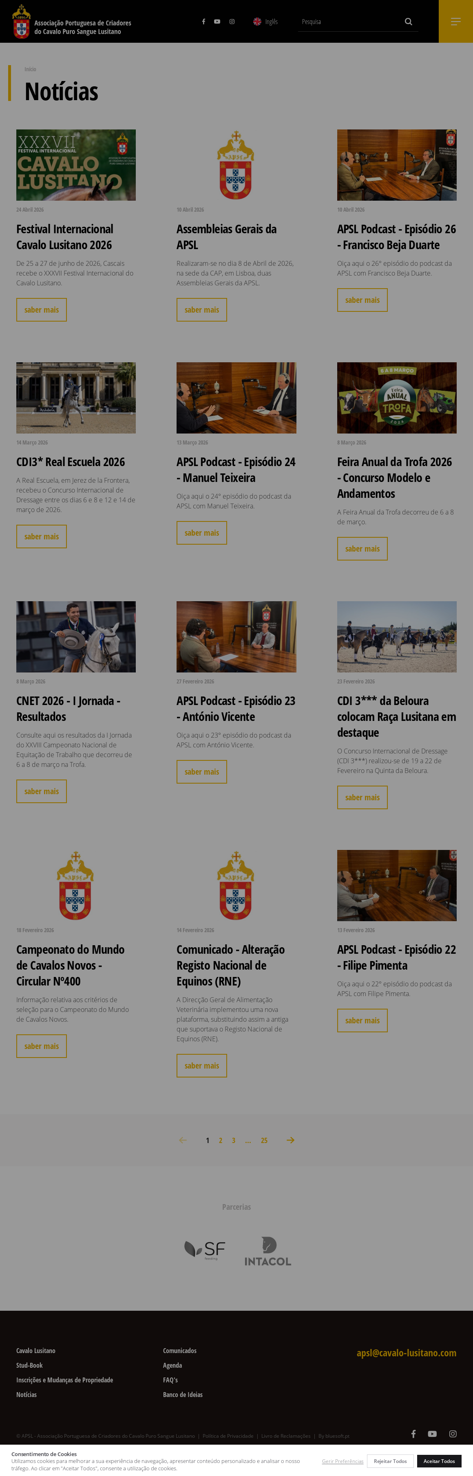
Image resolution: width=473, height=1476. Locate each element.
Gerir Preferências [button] (343, 1461)
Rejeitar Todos (390, 1461)
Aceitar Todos (439, 1461)
